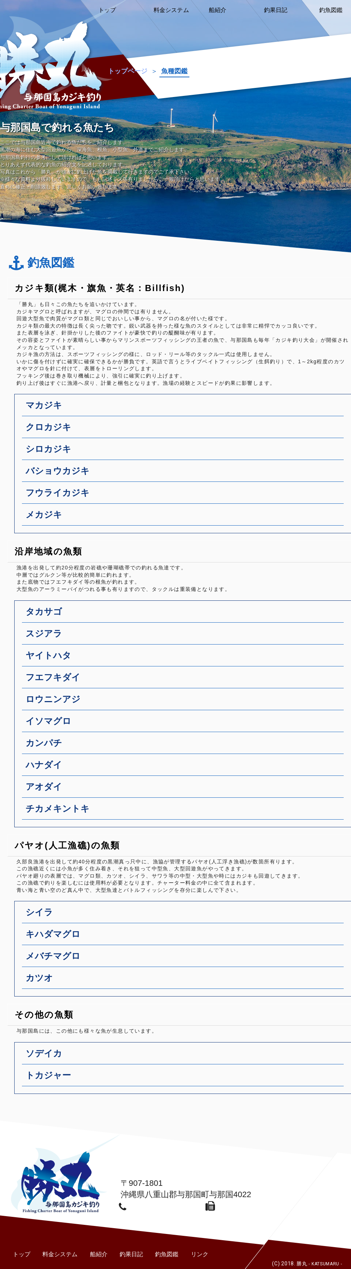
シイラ (185, 915)
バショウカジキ (185, 474)
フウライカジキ (185, 496)
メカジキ (185, 518)
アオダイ (185, 790)
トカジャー (185, 1078)
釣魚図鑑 (166, 1254)
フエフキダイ (185, 680)
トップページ (127, 71)
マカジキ (185, 408)
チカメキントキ (185, 812)
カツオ (185, 981)
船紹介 (98, 1254)
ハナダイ (185, 768)
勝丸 (319, 1263)
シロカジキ (185, 452)
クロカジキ (185, 430)
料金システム (60, 1254)
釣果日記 (131, 1254)
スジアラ (185, 636)
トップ (21, 1254)
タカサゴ (185, 615)
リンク (199, 1254)
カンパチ (185, 746)
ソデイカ (185, 1056)
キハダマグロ (185, 937)
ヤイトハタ (185, 658)
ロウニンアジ (185, 702)
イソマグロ (185, 724)
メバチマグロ (185, 959)
